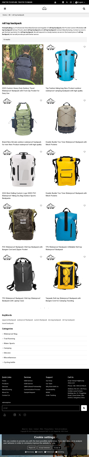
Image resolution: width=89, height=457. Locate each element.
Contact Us (6, 395)
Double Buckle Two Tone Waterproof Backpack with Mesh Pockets (66, 143)
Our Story (49, 380)
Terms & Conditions (61, 429)
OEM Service (28, 380)
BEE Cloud (64, 431)
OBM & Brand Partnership (32, 386)
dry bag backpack (54, 319)
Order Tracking (51, 395)
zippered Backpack (9, 319)
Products (5, 383)
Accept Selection (44, 448)
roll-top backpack (68, 319)
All (9, 15)
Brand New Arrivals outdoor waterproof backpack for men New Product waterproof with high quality (22, 143)
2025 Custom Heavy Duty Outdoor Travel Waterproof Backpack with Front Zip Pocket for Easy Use (21, 90)
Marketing (60, 452)
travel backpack (8, 323)
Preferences (49, 452)
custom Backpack (40, 319)
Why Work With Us (52, 386)
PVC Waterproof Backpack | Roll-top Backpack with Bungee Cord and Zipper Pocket (22, 248)
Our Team (49, 383)
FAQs (41, 429)
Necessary (29, 452)
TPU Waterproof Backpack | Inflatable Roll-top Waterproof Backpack (64, 248)
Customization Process (32, 389)
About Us (5, 392)
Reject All (32, 448)
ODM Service (28, 383)
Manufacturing (7, 389)
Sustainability (50, 389)
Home (5, 15)
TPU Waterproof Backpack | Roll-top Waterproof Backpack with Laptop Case (21, 299)
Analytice (39, 452)
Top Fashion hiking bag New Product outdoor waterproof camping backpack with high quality (64, 89)
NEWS (48, 392)
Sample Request (29, 392)
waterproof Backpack (25, 319)
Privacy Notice (49, 429)
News (30, 429)
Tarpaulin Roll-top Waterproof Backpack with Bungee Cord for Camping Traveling (63, 299)
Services (5, 386)
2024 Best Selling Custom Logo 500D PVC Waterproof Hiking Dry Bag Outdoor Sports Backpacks (19, 195)
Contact (36, 429)
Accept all (57, 448)
